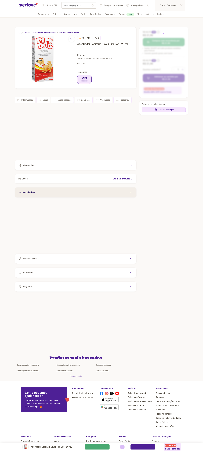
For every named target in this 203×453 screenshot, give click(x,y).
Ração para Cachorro (96, 441)
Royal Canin (124, 441)
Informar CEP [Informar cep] (51, 5)
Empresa (160, 397)
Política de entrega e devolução (141, 401)
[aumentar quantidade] (182, 69)
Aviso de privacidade (137, 393)
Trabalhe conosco (164, 414)
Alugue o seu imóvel (165, 426)
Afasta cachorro (102, 370)
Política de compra (136, 405)
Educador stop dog (103, 365)
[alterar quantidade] (178, 69)
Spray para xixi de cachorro (28, 365)
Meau (56, 441)
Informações (25, 100)
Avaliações (103, 100)
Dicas (43, 100)
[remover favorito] (71, 39)
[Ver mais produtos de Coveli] (75, 178)
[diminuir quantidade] (174, 69)
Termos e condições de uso (168, 401)
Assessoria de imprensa (82, 397)
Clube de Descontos (30, 441)
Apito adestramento (64, 370)
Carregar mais (76, 376)
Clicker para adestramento (28, 370)
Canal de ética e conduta (167, 405)
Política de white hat (137, 409)
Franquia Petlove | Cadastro (168, 418)
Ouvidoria (160, 409)
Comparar (83, 100)
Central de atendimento (82, 393)
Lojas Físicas (162, 422)
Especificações (62, 100)
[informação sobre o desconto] (158, 32)
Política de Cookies (136, 397)
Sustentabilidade (164, 393)
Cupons (155, 441)
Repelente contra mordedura (68, 365)
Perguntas (122, 100)
